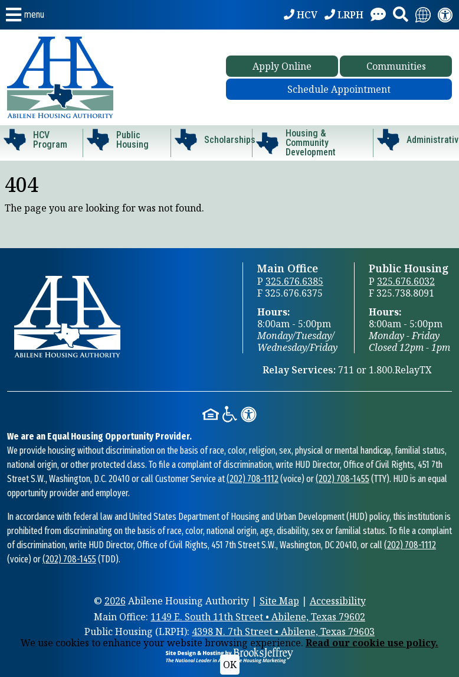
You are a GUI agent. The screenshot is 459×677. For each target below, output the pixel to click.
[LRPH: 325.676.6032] (343, 15)
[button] (25, 15)
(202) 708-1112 (252, 478)
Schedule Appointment (339, 89)
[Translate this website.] (423, 14)
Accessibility (338, 600)
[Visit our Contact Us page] (378, 15)
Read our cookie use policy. (372, 642)
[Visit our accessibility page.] (445, 14)
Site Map (279, 600)
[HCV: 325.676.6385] (300, 15)
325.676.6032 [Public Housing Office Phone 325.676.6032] (406, 281)
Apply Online (282, 66)
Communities (396, 66)
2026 (115, 600)
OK (230, 664)
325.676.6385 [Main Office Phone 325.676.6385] (294, 281)
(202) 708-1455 (342, 478)
